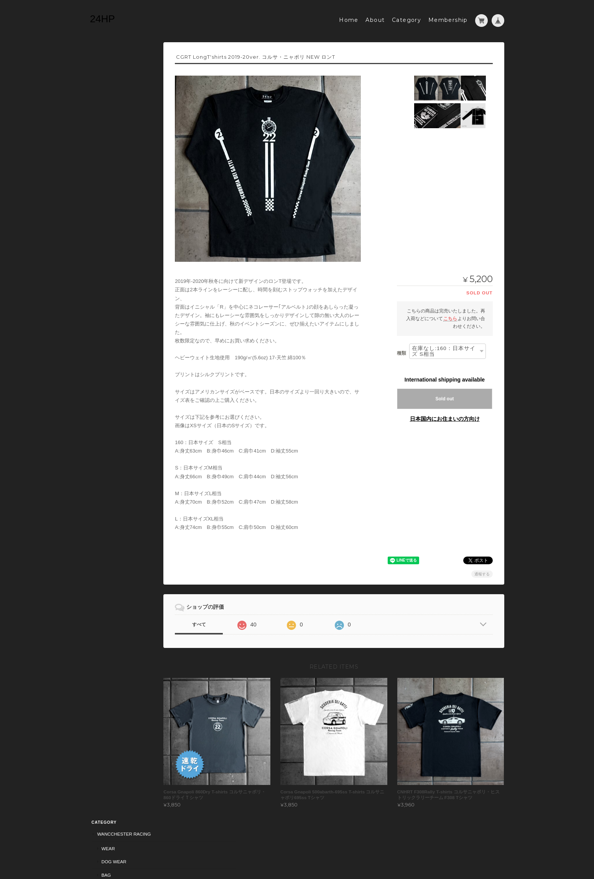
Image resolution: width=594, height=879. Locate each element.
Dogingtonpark (115, 222)
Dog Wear (112, 81)
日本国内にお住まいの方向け (445, 417)
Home (349, 18)
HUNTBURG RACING (118, 193)
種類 (401, 351)
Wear (107, 68)
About (375, 18)
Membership (448, 18)
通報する (482, 572)
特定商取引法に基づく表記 (124, 285)
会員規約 (495, 848)
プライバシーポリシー (390, 848)
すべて (217, 622)
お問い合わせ (111, 301)
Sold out (445, 397)
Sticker (105, 150)
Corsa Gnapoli (114, 108)
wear (107, 179)
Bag (105, 94)
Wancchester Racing (123, 53)
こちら (450, 316)
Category (406, 18)
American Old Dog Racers (128, 165)
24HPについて (112, 270)
